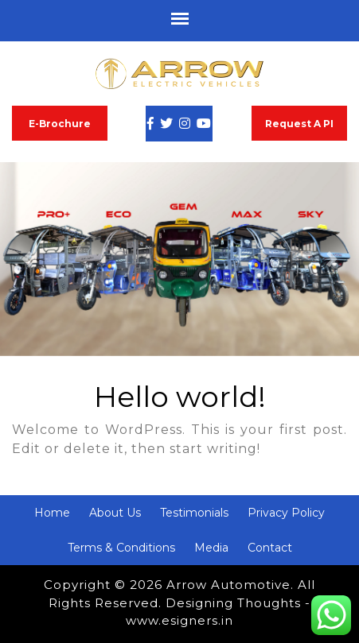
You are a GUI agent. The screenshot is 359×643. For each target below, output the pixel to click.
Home (52, 512)
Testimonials (194, 512)
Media (211, 547)
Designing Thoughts (233, 602)
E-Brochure (60, 124)
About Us (115, 512)
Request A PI (299, 124)
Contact (270, 547)
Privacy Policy (286, 512)
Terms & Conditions (121, 547)
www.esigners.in (179, 620)
